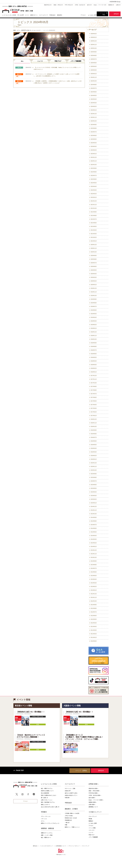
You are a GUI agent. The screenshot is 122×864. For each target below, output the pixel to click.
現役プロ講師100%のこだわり (48, 795)
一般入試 (67, 822)
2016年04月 (94, 448)
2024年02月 (94, 106)
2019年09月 (94, 299)
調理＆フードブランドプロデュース (50, 823)
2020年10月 (94, 252)
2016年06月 (94, 441)
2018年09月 (94, 343)
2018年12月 (94, 332)
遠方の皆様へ (92, 797)
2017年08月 (94, 390)
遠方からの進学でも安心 (71, 793)
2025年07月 (94, 59)
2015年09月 (94, 473)
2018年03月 (94, 364)
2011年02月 (94, 633)
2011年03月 (94, 630)
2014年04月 (94, 535)
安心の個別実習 (45, 793)
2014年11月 (94, 510)
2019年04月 (94, 317)
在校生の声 (68, 790)
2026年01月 (94, 37)
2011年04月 (94, 626)
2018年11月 (94, 335)
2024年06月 (94, 92)
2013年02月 (94, 586)
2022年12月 (94, 157)
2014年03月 (94, 539)
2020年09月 (94, 255)
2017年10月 (94, 383)
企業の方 (118, 5)
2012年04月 (94, 623)
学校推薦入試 (68, 820)
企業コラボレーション (46, 800)
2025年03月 (94, 70)
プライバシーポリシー (74, 846)
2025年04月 (94, 66)
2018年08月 (94, 346)
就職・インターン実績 (46, 835)
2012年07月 (94, 612)
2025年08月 (94, 55)
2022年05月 (94, 182)
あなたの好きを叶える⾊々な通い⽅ (50, 807)
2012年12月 (94, 593)
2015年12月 (94, 463)
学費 (66, 825)
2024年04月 (94, 99)
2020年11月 (94, 248)
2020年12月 (94, 244)
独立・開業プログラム (46, 788)
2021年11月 (94, 204)
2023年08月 (94, 128)
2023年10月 (94, 121)
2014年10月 (94, 513)
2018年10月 (94, 339)
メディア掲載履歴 (76, 61)
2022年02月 (94, 193)
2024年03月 (94, 102)
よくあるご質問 (92, 15)
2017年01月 (94, 415)
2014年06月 (94, 528)
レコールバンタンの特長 (49, 784)
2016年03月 (94, 452)
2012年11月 (94, 597)
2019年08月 (94, 303)
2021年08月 (94, 215)
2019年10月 (94, 295)
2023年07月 (94, 132)
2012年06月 (94, 615)
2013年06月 (94, 572)
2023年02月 (94, 150)
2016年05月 (94, 444)
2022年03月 (94, 190)
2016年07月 (94, 437)
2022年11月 (94, 161)
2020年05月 (94, 270)
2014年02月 (94, 543)
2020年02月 (94, 281)
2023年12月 (94, 113)
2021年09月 (94, 212)
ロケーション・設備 (70, 788)
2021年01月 (94, 241)
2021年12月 (94, 201)
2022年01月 (94, 197)
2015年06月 (94, 484)
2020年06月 (94, 266)
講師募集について (93, 807)
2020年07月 (94, 262)
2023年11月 (94, 117)
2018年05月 (94, 357)
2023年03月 (94, 146)
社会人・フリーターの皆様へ (96, 800)
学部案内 (44, 812)
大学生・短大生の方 (80, 5)
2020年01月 (94, 284)
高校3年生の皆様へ (93, 788)
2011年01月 (94, 637)
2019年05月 (94, 313)
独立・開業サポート (46, 837)
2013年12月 (94, 550)
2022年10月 (94, 164)
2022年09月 (94, 168)
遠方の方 (89, 5)
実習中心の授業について (47, 790)
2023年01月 (94, 153)
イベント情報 (92, 828)
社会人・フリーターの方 (100, 5)
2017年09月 (94, 386)
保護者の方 (111, 5)
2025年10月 (94, 48)
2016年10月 (94, 426)
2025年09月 (94, 52)
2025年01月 (94, 73)
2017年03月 (94, 408)
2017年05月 (94, 401)
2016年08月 (94, 433)
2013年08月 (94, 564)
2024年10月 (94, 81)
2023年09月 (94, 124)
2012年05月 (94, 619)
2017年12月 (94, 375)
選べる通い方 (44, 797)
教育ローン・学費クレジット (72, 827)
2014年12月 (94, 506)
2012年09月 (94, 604)
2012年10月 (94, 601)
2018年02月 (94, 368)
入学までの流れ (69, 815)
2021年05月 (94, 226)
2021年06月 (94, 222)
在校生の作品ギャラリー (71, 795)
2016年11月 (94, 423)
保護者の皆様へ (93, 802)
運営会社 (35, 846)
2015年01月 (94, 503)
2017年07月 (94, 393)
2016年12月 (94, 419)
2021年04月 (94, 230)
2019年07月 (94, 306)
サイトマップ (85, 846)
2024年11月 (94, 77)
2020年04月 (94, 273)
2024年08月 (94, 84)
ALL (22, 61)
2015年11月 (94, 466)
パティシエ (44, 818)
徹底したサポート (45, 804)
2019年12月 (94, 288)
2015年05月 (94, 488)
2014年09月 (94, 517)
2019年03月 (94, 321)
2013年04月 (94, 579)
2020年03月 (94, 277)
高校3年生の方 (48, 5)
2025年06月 (94, 62)
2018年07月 (94, 350)
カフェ (42, 821)
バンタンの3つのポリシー (46, 846)
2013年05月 (94, 575)
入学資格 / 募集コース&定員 (72, 813)
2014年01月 (94, 546)
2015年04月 (94, 492)
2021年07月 (94, 219)
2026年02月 (94, 33)
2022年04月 (94, 186)
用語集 (90, 818)
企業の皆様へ (92, 804)
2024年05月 (94, 95)
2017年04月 (94, 404)
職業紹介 (91, 821)
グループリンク (93, 816)
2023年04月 (94, 142)
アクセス (83, 15)
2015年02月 (94, 499)
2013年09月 (94, 561)
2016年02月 (94, 455)
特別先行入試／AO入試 (71, 818)
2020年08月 (94, 259)
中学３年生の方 (69, 5)
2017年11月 (94, 379)
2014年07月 (94, 524)
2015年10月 (94, 470)
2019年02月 (94, 324)
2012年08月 (94, 608)
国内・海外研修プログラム (48, 802)
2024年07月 (94, 88)
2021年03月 (94, 233)
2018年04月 (94, 361)
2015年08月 (94, 477)
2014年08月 (94, 521)
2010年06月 (94, 641)
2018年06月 (94, 353)
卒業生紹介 (68, 803)
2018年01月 (94, 372)
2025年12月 (94, 41)
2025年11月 (94, 44)
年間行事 (67, 797)
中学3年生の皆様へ (93, 793)
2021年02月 (94, 237)
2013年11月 (94, 553)
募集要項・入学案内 (71, 809)
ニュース (40, 61)
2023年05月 (94, 139)
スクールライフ (70, 784)
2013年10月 (94, 557)
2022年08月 (94, 172)
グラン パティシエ (45, 816)
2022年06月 (94, 179)
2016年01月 (94, 459)
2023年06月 (94, 135)
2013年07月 (94, 568)
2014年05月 (94, 532)
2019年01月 (94, 328)
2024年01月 (94, 110)
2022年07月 (94, 175)
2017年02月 (94, 412)
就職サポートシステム (46, 833)
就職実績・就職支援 (47, 828)
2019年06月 (94, 310)
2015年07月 (94, 481)
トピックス (91, 830)
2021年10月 (94, 208)
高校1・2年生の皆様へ (94, 790)
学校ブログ (58, 61)
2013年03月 (94, 583)
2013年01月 (94, 590)
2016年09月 (94, 430)
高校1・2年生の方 (58, 5)
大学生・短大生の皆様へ (95, 795)
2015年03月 (94, 495)
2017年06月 (94, 397)
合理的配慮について (61, 846)
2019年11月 (94, 292)
